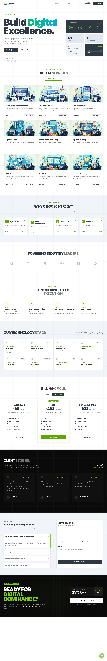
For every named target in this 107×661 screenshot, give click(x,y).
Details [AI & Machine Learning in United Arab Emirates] (9, 184)
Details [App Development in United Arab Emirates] (76, 116)
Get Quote (98, 3)
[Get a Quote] (101, 655)
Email (60, 539)
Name (60, 531)
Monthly (47, 394)
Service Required (87, 539)
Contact (77, 3)
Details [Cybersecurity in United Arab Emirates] (9, 150)
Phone (83, 531)
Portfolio (70, 3)
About (64, 3)
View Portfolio (25, 50)
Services (57, 3)
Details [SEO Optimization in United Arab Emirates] (42, 116)
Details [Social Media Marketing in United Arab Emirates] (42, 150)
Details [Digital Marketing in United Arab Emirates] (76, 150)
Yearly (58, 394)
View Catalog (53, 78)
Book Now (29, 115)
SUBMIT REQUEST (80, 561)
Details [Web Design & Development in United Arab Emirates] (9, 116)
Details (61, 546)
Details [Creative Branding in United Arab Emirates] (76, 184)
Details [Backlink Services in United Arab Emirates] (42, 184)
